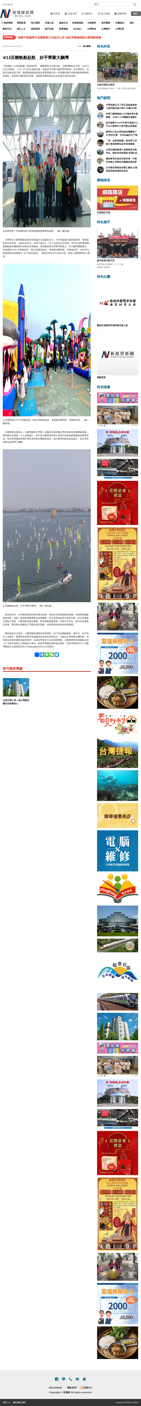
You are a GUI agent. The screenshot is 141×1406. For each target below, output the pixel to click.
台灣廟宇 (105, 29)
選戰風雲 (21, 23)
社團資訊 (119, 23)
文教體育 (91, 23)
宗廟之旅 (49, 23)
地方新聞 (35, 23)
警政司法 (7, 29)
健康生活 (63, 23)
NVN (79, 46)
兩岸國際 (105, 23)
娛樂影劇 (134, 23)
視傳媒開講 (77, 23)
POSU (128, 1402)
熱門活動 (49, 29)
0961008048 (55, 1387)
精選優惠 (63, 29)
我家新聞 (35, 29)
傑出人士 (21, 29)
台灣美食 (91, 29)
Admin (135, 1402)
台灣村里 (119, 29)
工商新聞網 (7, 23)
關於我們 (72, 1387)
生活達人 (77, 29)
